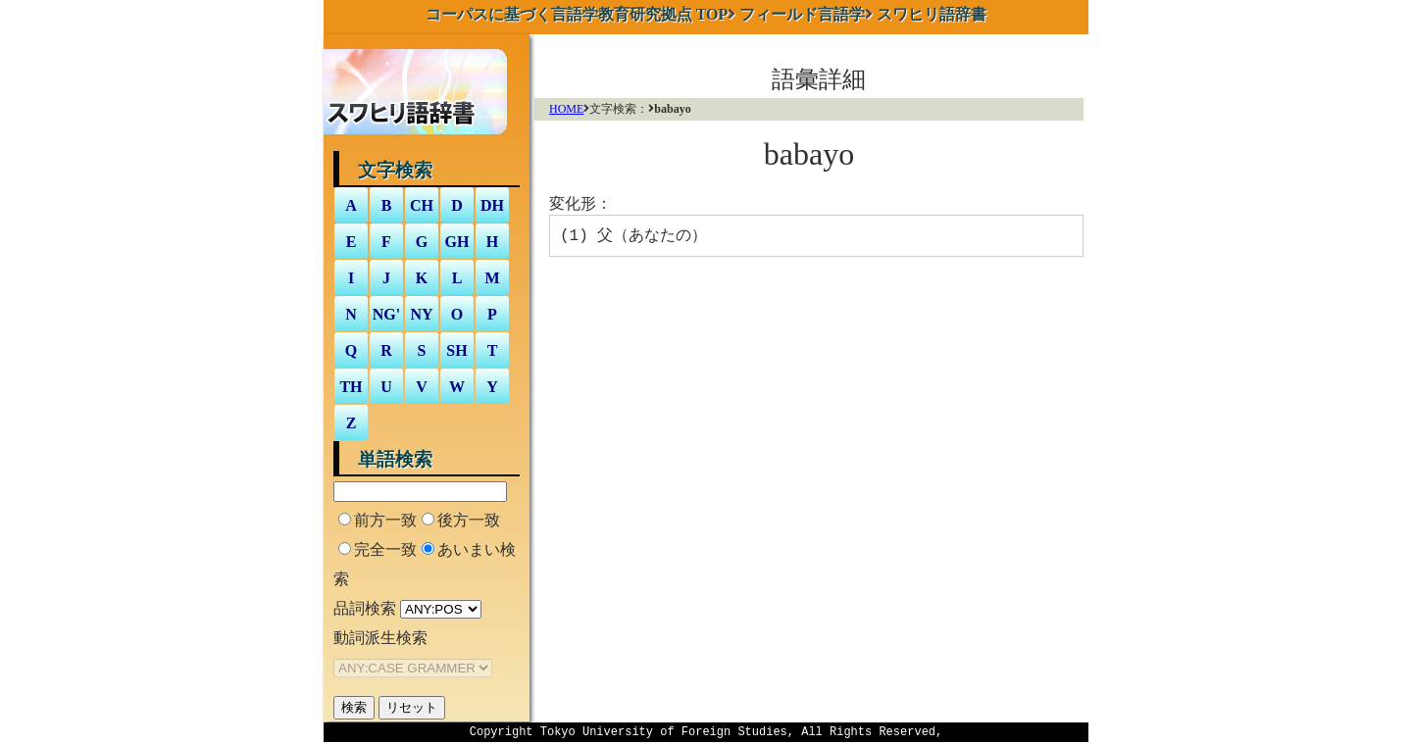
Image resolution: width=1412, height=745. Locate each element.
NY (421, 314)
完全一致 (385, 549)
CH (421, 205)
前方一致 (385, 520)
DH (492, 205)
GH (457, 241)
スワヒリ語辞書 (931, 14)
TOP (577, 14)
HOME (566, 109)
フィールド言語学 (802, 14)
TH (350, 386)
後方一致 (468, 520)
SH (456, 350)
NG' (386, 314)
